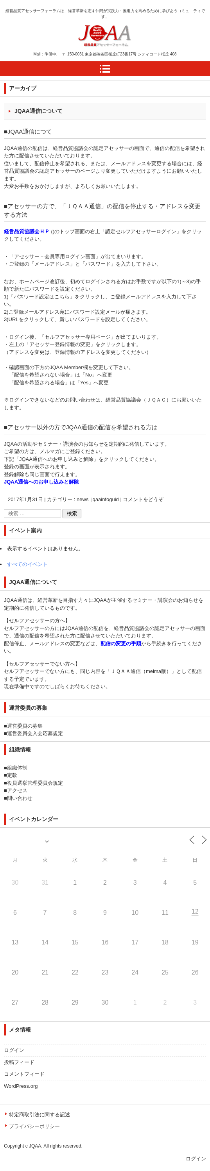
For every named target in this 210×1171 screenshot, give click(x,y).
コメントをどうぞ (143, 499)
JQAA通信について (38, 111)
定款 (12, 775)
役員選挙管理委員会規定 (35, 783)
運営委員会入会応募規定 (35, 733)
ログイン (14, 1050)
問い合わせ (19, 798)
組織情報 (20, 749)
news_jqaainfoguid (98, 499)
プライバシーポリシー (34, 1126)
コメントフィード (24, 1074)
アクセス (17, 790)
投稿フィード (19, 1062)
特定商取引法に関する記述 (39, 1114)
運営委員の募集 (25, 726)
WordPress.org (21, 1086)
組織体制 (17, 768)
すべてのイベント (27, 564)
